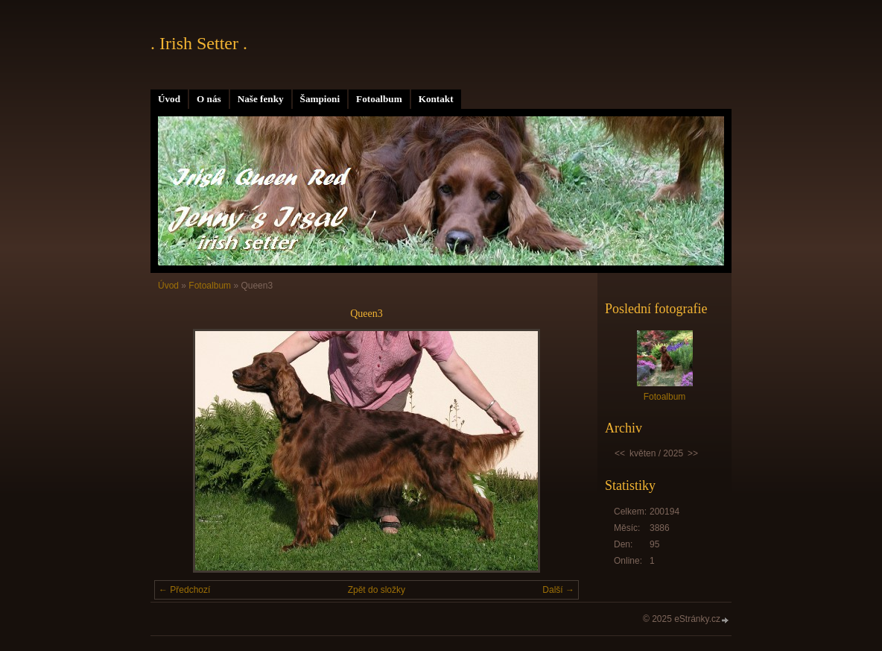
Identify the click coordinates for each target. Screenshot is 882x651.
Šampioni (320, 98)
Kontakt (436, 98)
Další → (558, 590)
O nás (209, 98)
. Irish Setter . (198, 43)
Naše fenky (261, 98)
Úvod (169, 98)
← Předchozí (184, 590)
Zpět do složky (376, 590)
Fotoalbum (379, 98)
